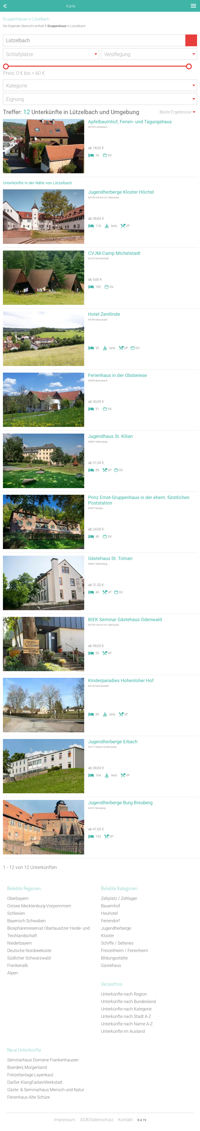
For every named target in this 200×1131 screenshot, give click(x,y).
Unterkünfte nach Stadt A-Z (126, 1016)
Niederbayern (19, 943)
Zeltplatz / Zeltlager (119, 898)
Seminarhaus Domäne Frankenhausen (43, 1060)
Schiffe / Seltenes (117, 943)
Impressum (64, 1120)
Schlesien (16, 913)
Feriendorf (110, 921)
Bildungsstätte (114, 958)
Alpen (12, 973)
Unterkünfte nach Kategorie (126, 1009)
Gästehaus (111, 965)
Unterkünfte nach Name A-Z (127, 1024)
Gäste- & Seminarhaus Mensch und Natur (45, 1090)
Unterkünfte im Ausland (123, 1031)
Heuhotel (109, 913)
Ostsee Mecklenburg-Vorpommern (39, 906)
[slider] (6, 67)
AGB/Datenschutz (96, 1120)
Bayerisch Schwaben (26, 921)
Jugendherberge (116, 928)
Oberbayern (18, 898)
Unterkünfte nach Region (124, 994)
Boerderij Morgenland (27, 1067)
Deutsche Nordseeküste (29, 951)
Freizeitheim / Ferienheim (124, 951)
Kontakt (125, 1120)
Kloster (107, 936)
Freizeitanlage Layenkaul (30, 1075)
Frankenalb (17, 965)
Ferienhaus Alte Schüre (28, 1097)
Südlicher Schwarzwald (29, 958)
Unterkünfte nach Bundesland (128, 1001)
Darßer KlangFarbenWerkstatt (34, 1082)
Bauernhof (110, 906)
